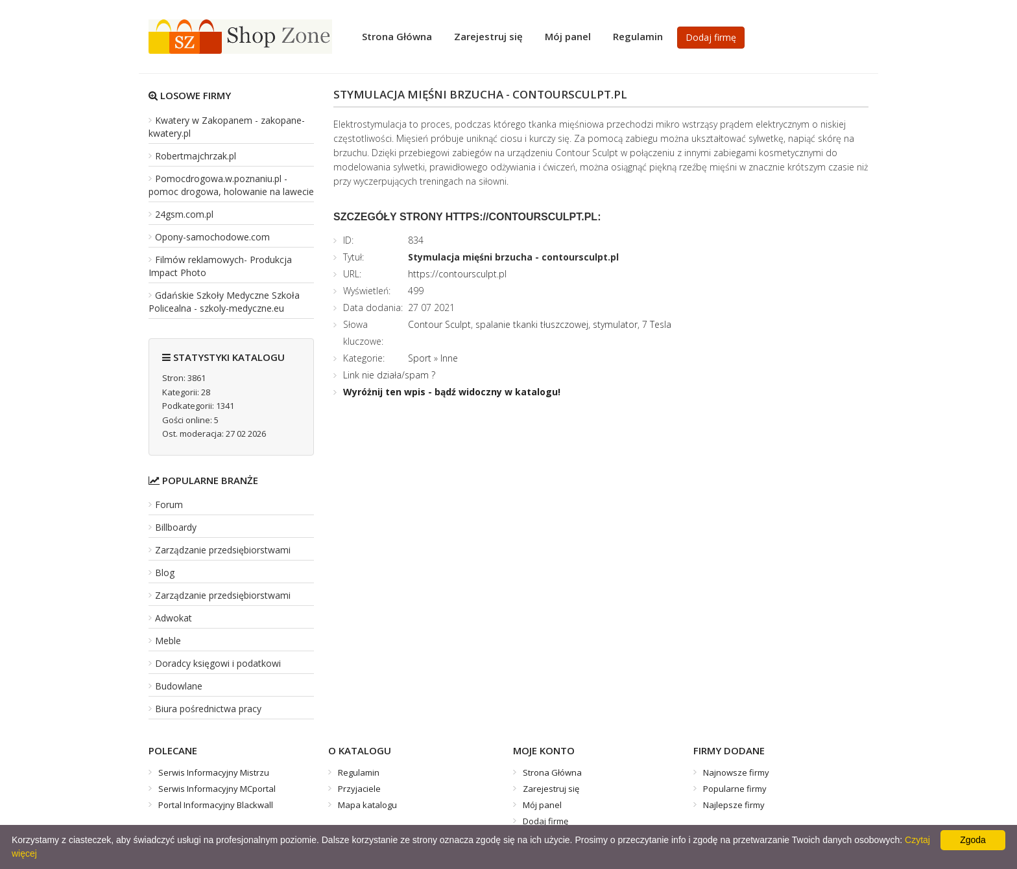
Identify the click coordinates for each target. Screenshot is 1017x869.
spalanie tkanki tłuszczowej (531, 324)
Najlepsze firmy (734, 805)
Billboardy (176, 527)
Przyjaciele (359, 788)
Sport (419, 358)
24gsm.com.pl (184, 214)
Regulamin (638, 36)
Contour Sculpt (439, 324)
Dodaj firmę (711, 37)
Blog (164, 572)
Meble (168, 640)
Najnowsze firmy (736, 772)
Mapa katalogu (367, 805)
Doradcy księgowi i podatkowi (218, 663)
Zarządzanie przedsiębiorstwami (223, 550)
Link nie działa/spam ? (389, 375)
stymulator (615, 324)
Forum (169, 504)
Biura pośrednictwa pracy (208, 708)
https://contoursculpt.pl (457, 274)
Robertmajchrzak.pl (195, 156)
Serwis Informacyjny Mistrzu (213, 772)
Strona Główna (397, 36)
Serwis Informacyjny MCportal (217, 788)
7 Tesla (656, 324)
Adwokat (173, 618)
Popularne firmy (735, 788)
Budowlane (178, 686)
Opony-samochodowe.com (212, 237)
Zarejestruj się (488, 36)
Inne (449, 358)
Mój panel (568, 36)
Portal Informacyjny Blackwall (215, 805)
